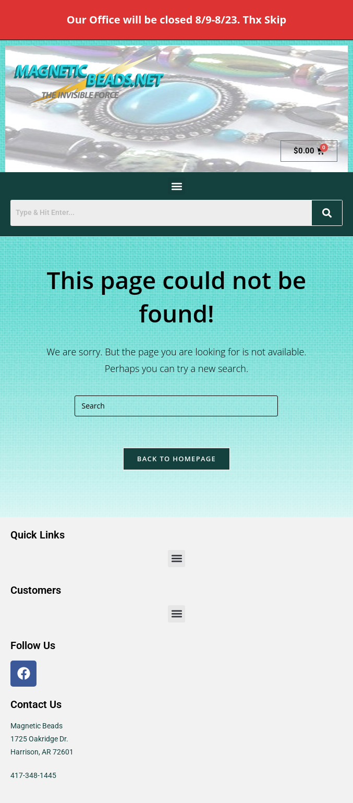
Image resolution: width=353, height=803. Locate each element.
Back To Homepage (176, 458)
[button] (176, 186)
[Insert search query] (176, 405)
